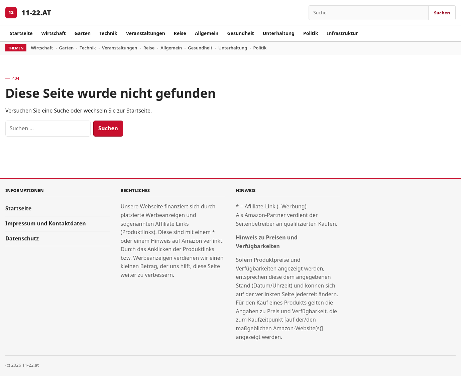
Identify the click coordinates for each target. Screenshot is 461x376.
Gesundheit (240, 33)
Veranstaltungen (145, 33)
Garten (83, 33)
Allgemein (207, 33)
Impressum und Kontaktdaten (45, 223)
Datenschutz (22, 238)
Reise (180, 33)
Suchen (442, 13)
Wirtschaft (53, 33)
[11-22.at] (11, 12)
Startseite (21, 33)
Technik (108, 33)
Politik (310, 33)
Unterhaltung (279, 33)
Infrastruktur (342, 33)
